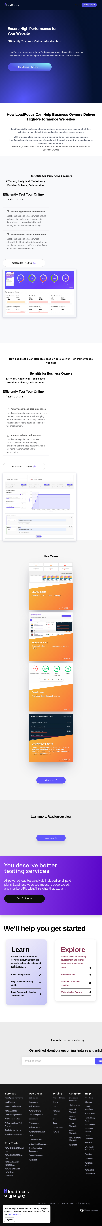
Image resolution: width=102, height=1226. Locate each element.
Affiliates (56, 1110)
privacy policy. (15, 1214)
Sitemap (56, 1131)
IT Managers (34, 1123)
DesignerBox (90, 1174)
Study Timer (89, 1169)
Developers (33, 1102)
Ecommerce (33, 1119)
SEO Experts (34, 1098)
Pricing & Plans (59, 1098)
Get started (89, 5)
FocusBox (89, 1158)
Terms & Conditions (69, 1203)
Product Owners (35, 1110)
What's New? (90, 1113)
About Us (88, 1143)
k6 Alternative (74, 1105)
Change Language (89, 1210)
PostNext (88, 1154)
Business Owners (35, 1140)
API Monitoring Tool (12, 1119)
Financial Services (36, 1155)
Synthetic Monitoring (13, 1130)
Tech (55, 1123)
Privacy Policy (85, 1203)
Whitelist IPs (90, 1125)
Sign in (55, 1102)
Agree (9, 1219)
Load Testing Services (13, 1115)
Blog (54, 1119)
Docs (55, 1115)
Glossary (88, 1102)
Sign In (77, 5)
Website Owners (35, 1127)
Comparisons (58, 1127)
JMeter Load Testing (13, 1106)
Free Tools (89, 1098)
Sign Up (56, 1106)
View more (51, 780)
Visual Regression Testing (15, 1134)
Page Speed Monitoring (14, 1098)
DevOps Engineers (36, 1115)
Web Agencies (34, 1106)
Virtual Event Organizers (38, 1144)
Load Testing (10, 1102)
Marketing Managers (37, 1131)
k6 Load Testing (11, 1110)
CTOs (31, 1136)
